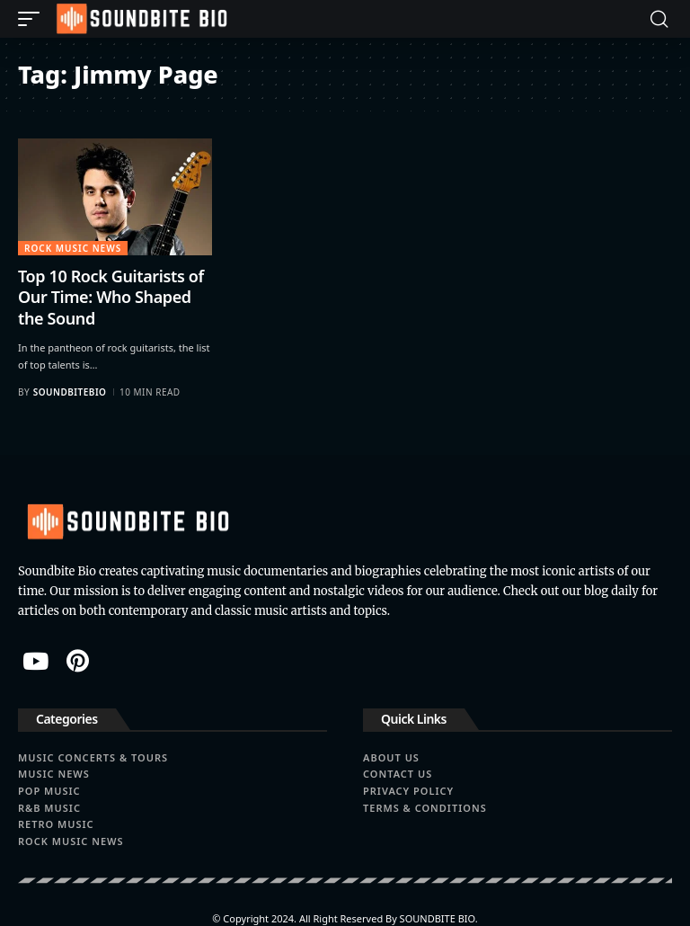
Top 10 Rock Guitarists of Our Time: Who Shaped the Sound (111, 297)
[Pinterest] (77, 661)
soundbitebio (70, 392)
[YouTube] (35, 661)
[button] (33, 19)
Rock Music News (72, 248)
